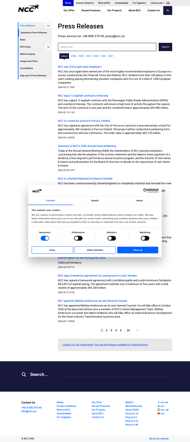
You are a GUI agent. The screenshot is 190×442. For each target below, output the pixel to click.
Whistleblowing (133, 406)
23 (128, 330)
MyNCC (129, 402)
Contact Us (153, 10)
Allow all (137, 250)
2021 (111, 56)
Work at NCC (104, 3)
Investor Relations (85, 3)
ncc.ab (162, 402)
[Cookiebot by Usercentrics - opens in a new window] (146, 190)
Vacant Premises (91, 10)
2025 (81, 56)
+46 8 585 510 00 (31, 407)
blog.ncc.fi (131, 417)
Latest (64, 56)
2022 (103, 56)
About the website (159, 438)
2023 (96, 56)
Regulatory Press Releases (34, 32)
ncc (161, 405)
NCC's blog (25, 47)
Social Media (26, 68)
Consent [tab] (50, 200)
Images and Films (29, 61)
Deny (52, 250)
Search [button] (165, 47)
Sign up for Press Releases (33, 75)
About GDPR (132, 409)
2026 (73, 56)
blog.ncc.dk (131, 424)
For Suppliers (139, 3)
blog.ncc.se (131, 413)
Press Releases (27, 25)
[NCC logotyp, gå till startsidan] (29, 7)
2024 (88, 56)
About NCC (135, 10)
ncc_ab (163, 409)
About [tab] (139, 200)
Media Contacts (27, 54)
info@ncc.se (28, 411)
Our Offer (69, 10)
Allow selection (95, 250)
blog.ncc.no (131, 420)
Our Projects (114, 10)
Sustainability (121, 3)
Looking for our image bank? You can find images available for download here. (105, 344)
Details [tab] (95, 200)
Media (68, 3)
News (22, 40)
